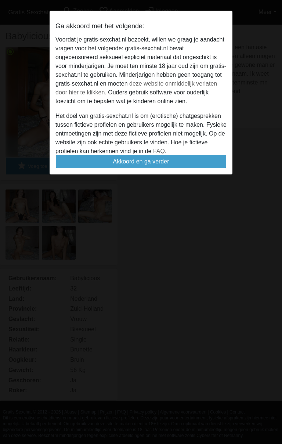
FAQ (159, 151)
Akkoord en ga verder (141, 161)
